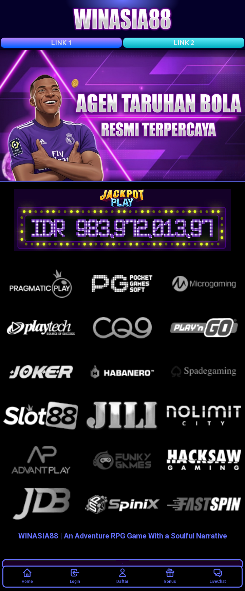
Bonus (170, 576)
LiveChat (218, 576)
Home (27, 576)
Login (75, 576)
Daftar (122, 576)
